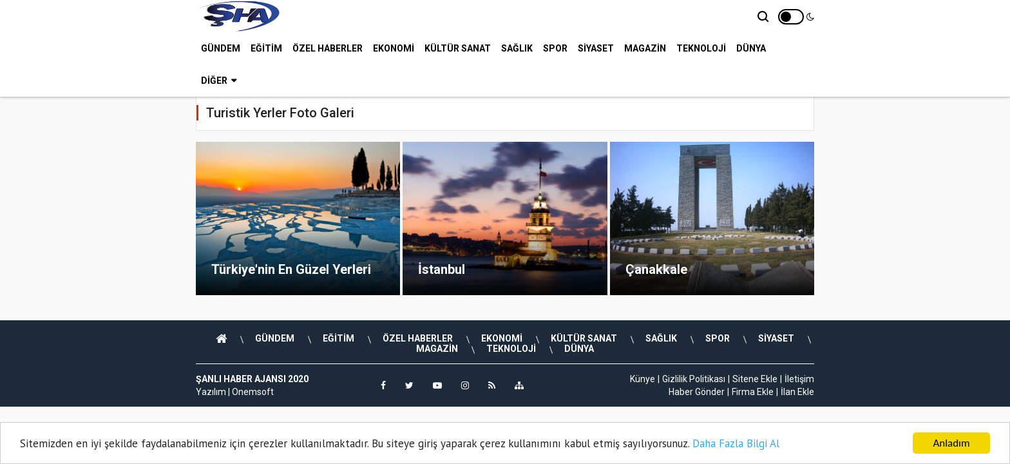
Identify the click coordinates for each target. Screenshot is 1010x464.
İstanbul (441, 269)
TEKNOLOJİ (701, 48)
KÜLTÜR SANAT (457, 48)
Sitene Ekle (754, 379)
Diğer (218, 80)
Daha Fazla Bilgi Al (735, 443)
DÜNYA (751, 48)
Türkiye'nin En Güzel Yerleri (291, 269)
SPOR (555, 48)
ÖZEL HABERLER (327, 48)
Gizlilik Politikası (693, 379)
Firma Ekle (753, 392)
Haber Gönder (697, 392)
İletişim (799, 379)
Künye (642, 379)
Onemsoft (253, 392)
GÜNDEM (220, 48)
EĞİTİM (266, 48)
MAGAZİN (645, 48)
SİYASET (596, 48)
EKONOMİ (393, 48)
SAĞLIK (517, 48)
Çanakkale (656, 269)
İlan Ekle (797, 392)
